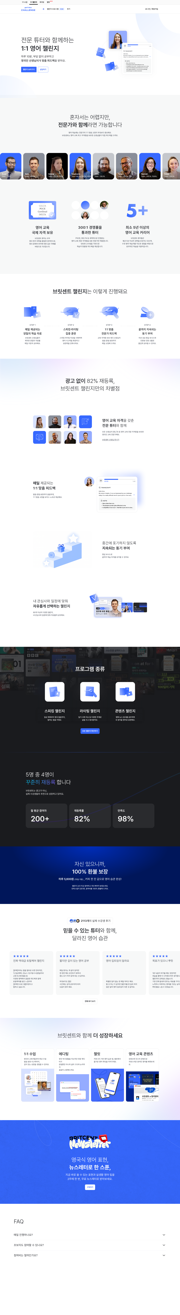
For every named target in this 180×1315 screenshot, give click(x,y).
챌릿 (49, 2)
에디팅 (42, 2)
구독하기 (90, 1187)
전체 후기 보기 (90, 1001)
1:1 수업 (24, 2)
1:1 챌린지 (33, 2)
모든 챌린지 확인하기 (90, 731)
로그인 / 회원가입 (151, 9)
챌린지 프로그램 (55, 9)
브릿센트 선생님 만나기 (110, 440)
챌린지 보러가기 (29, 69)
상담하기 (43, 69)
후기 (68, 9)
